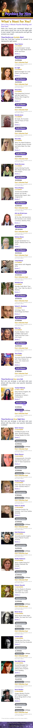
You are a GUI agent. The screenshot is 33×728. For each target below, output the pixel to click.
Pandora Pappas (20, 481)
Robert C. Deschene (21, 306)
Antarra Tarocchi (20, 585)
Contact (23, 723)
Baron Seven (18, 612)
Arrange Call (21, 403)
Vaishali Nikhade (20, 388)
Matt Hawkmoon (20, 532)
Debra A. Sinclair (20, 506)
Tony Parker (18, 353)
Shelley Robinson (20, 559)
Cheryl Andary (19, 188)
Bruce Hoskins (19, 689)
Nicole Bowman (19, 164)
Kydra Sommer (19, 428)
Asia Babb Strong (20, 661)
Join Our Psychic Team (13, 723)
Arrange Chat (19, 410)
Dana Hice (18, 139)
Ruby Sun (18, 328)
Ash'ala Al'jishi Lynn (21, 213)
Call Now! (21, 57)
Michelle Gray (19, 282)
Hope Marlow (19, 44)
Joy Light (17, 68)
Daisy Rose (18, 90)
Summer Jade (19, 636)
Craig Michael (19, 261)
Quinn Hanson (19, 454)
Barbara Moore (19, 237)
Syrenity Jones (19, 115)
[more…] (17, 54)
